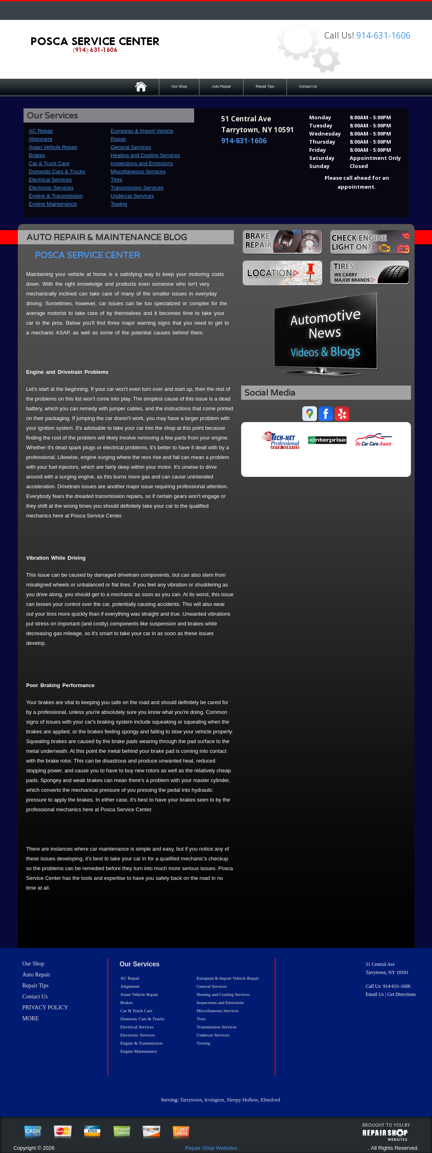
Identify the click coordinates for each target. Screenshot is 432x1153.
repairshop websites (385, 1135)
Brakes (37, 155)
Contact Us (308, 86)
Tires (116, 180)
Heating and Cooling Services (145, 155)
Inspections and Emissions (142, 163)
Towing (119, 204)
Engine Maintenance (53, 204)
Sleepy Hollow (242, 1100)
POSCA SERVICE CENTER (87, 255)
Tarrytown (191, 1100)
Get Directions (401, 994)
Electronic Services (51, 188)
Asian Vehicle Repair (53, 147)
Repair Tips (265, 86)
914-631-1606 (383, 35)
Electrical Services (50, 180)
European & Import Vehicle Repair (228, 978)
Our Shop (179, 86)
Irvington (214, 1100)
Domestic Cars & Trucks (57, 171)
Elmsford (270, 1100)
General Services (131, 147)
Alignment (40, 139)
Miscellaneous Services (138, 171)
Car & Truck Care (49, 163)
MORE (30, 1018)
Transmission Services (137, 188)
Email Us (375, 994)
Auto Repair (221, 86)
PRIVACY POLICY (45, 1007)
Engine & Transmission (56, 196)
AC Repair (41, 131)
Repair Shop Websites (211, 1148)
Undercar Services (132, 196)
